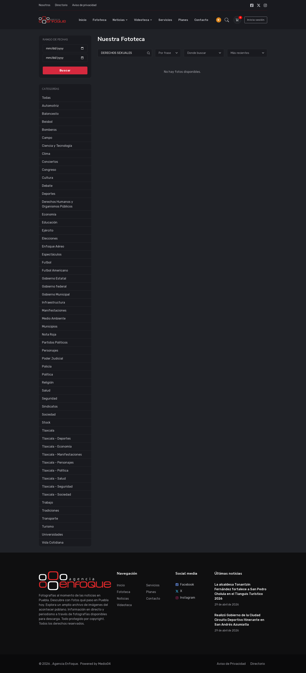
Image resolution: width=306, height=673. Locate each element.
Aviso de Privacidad (231, 664)
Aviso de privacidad (84, 5)
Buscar (65, 70)
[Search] (125, 53)
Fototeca (99, 20)
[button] (226, 20)
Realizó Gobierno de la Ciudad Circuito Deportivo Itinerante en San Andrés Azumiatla (239, 619)
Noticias (120, 20)
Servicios (165, 20)
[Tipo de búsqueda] (168, 53)
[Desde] (65, 48)
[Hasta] (65, 58)
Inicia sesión (256, 19)
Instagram (185, 597)
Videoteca (143, 20)
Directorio (61, 5)
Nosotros (44, 5)
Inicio (82, 20)
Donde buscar (196, 53)
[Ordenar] (247, 53)
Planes (183, 20)
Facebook (184, 584)
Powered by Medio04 (95, 664)
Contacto (201, 20)
